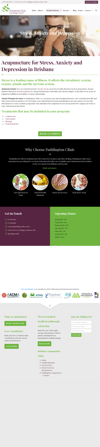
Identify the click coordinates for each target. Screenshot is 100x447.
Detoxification (43, 417)
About (41, 10)
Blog (74, 10)
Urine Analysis (65, 424)
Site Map (68, 388)
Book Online (91, 2)
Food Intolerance (52, 424)
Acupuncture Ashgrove (87, 431)
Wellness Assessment (37, 424)
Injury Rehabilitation (89, 417)
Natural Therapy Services (30, 403)
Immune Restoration (50, 419)
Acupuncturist (57, 403)
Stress (61, 419)
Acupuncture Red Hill (34, 431)
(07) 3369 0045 (7, 2)
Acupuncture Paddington (68, 431)
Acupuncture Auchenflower (48, 429)
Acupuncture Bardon (67, 429)
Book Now (44, 344)
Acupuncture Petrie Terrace (14, 431)
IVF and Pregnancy (56, 417)
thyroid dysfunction (25, 91)
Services (67, 10)
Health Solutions (54, 10)
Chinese (53, 412)
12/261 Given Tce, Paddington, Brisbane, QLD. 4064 (31, 2)
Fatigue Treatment (29, 417)
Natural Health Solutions (12, 417)
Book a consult (50, 133)
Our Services (47, 365)
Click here (11, 346)
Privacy (75, 388)
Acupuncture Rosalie (50, 431)
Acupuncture (10, 116)
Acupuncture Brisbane (12, 429)
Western (60, 412)
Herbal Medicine (12, 124)
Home (34, 10)
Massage (8, 121)
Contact (88, 10)
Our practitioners (28, 289)
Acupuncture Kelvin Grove (85, 429)
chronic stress (43, 89)
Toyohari (67, 403)
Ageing (38, 419)
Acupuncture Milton (29, 429)
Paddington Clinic (42, 388)
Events (80, 10)
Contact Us (86, 393)
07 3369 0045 (12, 219)
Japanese (75, 403)
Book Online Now (15, 323)
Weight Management (72, 417)
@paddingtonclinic (13, 234)
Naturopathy (10, 119)
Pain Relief (59, 407)
